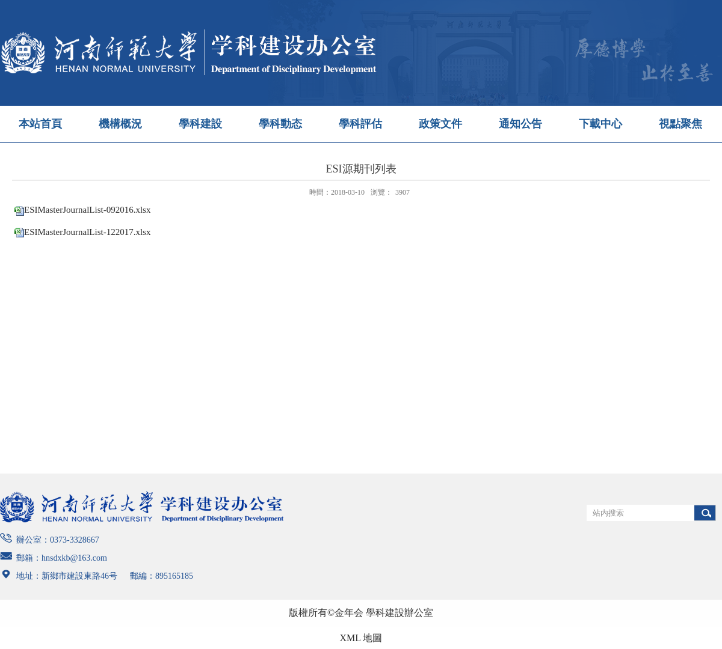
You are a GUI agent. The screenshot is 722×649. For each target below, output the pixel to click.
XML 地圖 (361, 638)
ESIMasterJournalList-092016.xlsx (87, 210)
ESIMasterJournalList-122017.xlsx (87, 232)
